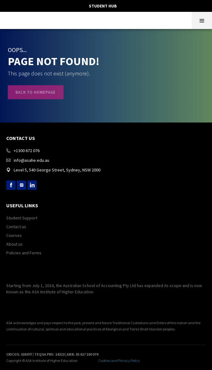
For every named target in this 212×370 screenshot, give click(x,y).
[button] (202, 20)
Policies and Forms (23, 253)
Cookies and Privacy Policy (119, 360)
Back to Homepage (36, 95)
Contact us (16, 226)
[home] (4, 19)
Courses (14, 235)
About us (14, 244)
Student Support (21, 218)
